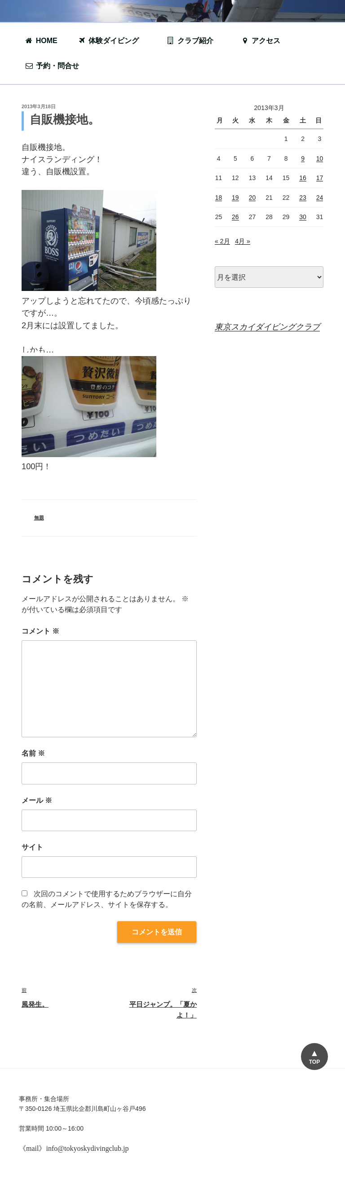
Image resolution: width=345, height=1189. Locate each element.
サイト (32, 847)
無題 (39, 517)
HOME (41, 40)
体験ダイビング (112, 40)
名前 (33, 753)
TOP (314, 1062)
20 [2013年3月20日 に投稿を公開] (252, 197)
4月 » (242, 241)
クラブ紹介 (194, 40)
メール (37, 800)
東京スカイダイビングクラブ (267, 326)
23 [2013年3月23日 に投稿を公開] (302, 197)
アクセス (260, 40)
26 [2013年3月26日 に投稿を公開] (235, 216)
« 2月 (222, 241)
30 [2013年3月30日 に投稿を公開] (302, 216)
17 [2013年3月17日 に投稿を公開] (319, 177)
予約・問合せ (56, 66)
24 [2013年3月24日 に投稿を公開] (319, 197)
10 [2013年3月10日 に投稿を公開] (319, 158)
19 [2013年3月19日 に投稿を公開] (235, 197)
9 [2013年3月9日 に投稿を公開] (303, 158)
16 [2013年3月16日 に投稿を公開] (302, 177)
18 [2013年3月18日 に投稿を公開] (218, 197)
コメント (40, 631)
